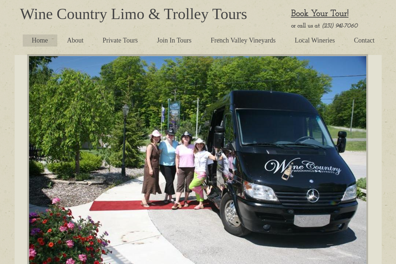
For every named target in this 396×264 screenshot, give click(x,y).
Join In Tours (174, 40)
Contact (364, 40)
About (75, 40)
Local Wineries (315, 40)
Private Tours (120, 40)
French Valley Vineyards (243, 40)
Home (40, 40)
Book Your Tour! (320, 14)
